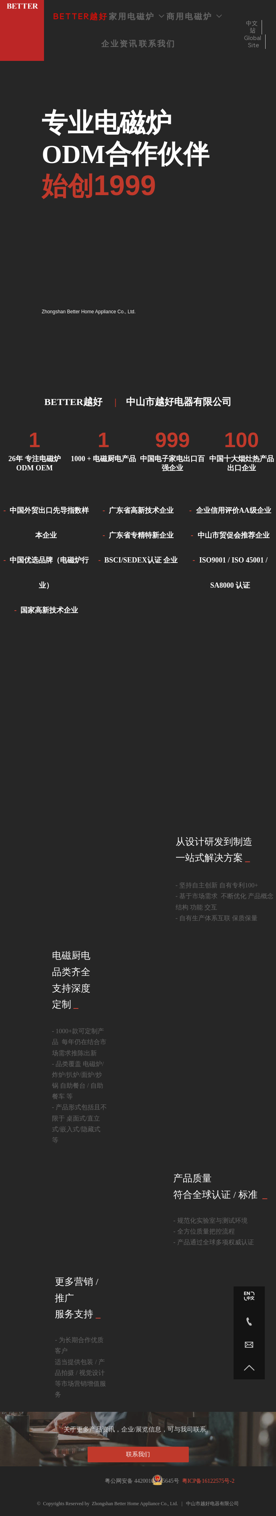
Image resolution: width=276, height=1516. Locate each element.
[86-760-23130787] (249, 1321)
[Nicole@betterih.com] (249, 1344)
